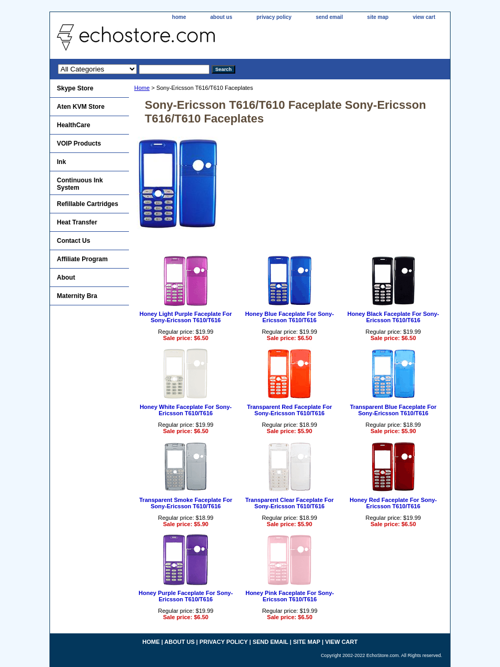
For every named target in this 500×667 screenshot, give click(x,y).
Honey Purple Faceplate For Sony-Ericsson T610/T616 (185, 596)
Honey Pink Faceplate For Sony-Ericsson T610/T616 (289, 596)
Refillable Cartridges (87, 204)
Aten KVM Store (81, 106)
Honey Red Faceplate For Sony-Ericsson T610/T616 (393, 503)
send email (329, 17)
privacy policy (274, 17)
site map (378, 17)
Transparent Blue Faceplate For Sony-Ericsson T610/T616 (393, 410)
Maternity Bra (77, 296)
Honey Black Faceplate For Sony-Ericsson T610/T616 (393, 317)
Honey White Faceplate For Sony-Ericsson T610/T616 (185, 410)
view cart (424, 17)
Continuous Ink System (80, 184)
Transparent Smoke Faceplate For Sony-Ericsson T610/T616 (185, 503)
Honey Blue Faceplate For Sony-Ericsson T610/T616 (289, 317)
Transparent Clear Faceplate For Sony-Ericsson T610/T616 (289, 503)
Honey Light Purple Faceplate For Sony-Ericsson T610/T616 (185, 317)
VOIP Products (79, 143)
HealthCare (73, 125)
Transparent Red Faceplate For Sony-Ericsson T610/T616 (289, 410)
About (66, 277)
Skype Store (75, 88)
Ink (61, 162)
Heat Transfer (77, 222)
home (179, 17)
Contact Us (73, 240)
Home (141, 88)
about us (222, 17)
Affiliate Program (82, 259)
